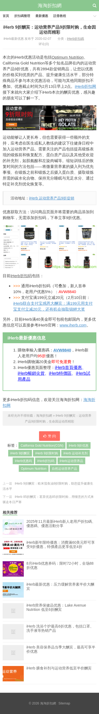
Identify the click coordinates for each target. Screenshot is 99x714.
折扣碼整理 (22, 16)
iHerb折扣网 (85, 86)
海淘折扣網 (50, 5)
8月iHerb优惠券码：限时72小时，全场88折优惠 (59, 569)
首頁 (6, 16)
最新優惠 (41, 16)
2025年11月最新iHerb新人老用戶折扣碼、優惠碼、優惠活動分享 (61, 523)
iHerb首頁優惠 (68, 367)
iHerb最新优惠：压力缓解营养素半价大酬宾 (60, 590)
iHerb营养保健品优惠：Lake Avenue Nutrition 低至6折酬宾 (56, 611)
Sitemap (64, 703)
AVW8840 (62, 350)
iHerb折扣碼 (75, 39)
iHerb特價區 (60, 373)
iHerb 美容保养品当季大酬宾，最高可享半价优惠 (60, 652)
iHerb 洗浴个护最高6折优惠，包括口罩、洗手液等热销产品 (60, 631)
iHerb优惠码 (23, 461)
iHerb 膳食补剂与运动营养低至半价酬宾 (59, 673)
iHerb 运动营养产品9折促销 (51, 198)
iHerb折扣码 (21, 275)
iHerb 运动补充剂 (75, 453)
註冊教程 (59, 16)
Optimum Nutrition (68, 57)
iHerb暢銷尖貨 (31, 373)
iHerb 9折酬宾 (20, 453)
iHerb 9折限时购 (46, 453)
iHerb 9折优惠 (78, 445)
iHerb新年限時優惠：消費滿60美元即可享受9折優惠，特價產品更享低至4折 (60, 548)
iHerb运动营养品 (71, 461)
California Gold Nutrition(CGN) (42, 445)
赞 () (49, 436)
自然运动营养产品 (64, 469)
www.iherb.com (73, 325)
